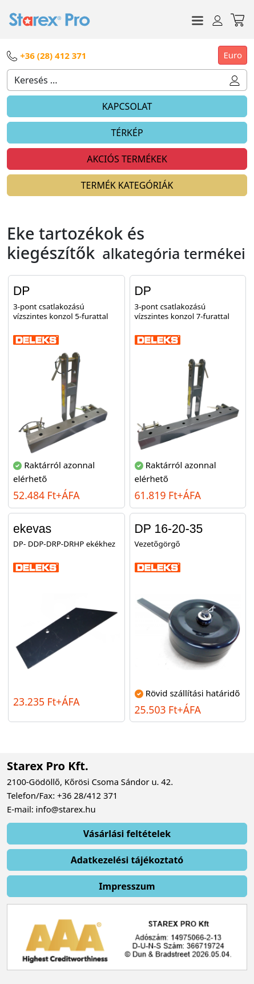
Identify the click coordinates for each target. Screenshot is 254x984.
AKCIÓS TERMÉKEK (127, 159)
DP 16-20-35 (169, 528)
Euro (232, 55)
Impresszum (127, 886)
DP (21, 290)
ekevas (32, 528)
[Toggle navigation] (197, 20)
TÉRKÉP (127, 132)
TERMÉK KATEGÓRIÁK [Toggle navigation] (127, 185)
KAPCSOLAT (127, 106)
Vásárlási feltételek (127, 833)
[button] (235, 80)
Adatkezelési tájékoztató (127, 860)
